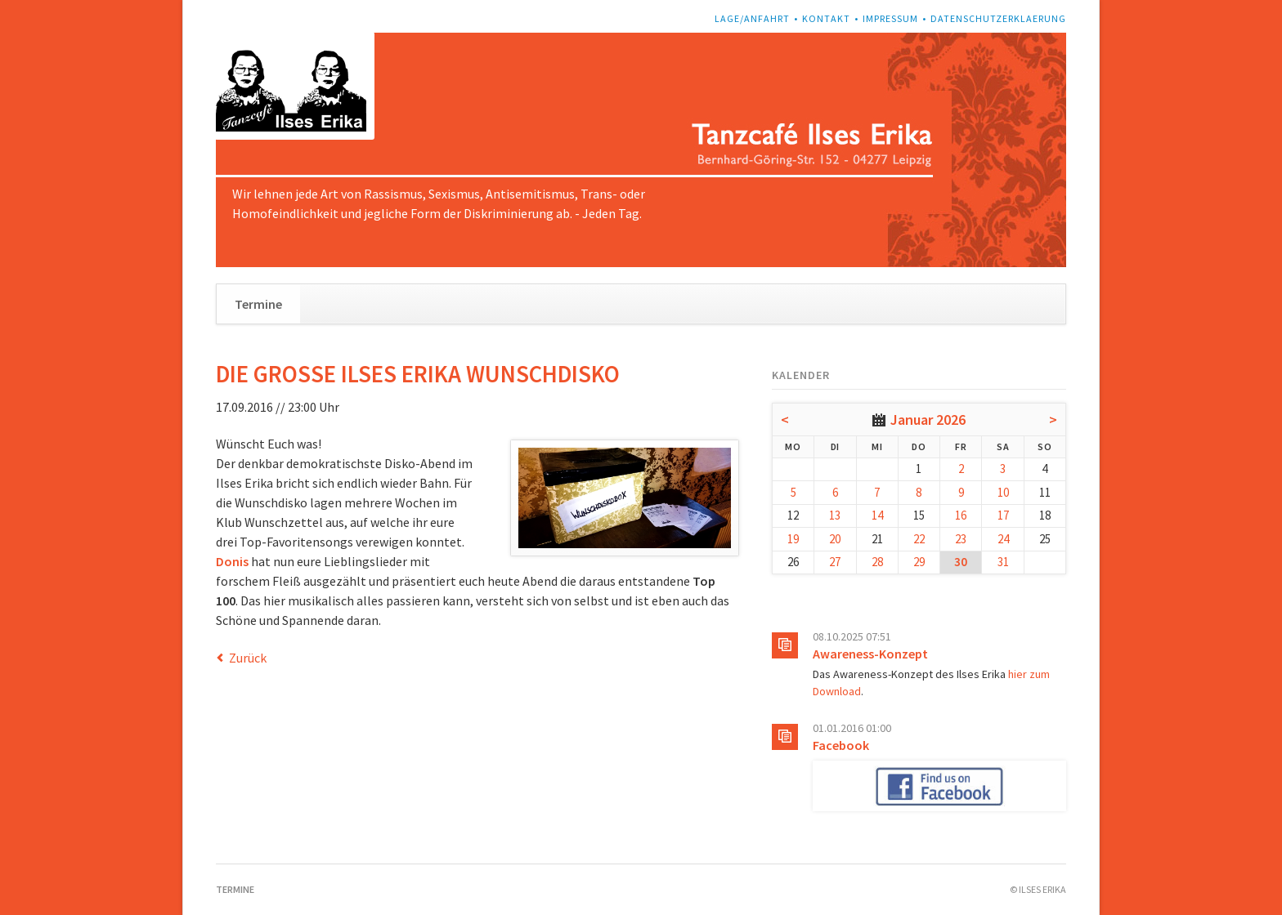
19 (793, 539)
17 (1003, 515)
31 (1003, 561)
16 (960, 515)
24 (1003, 539)
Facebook (841, 745)
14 (877, 515)
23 (960, 539)
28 (877, 561)
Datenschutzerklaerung (998, 18)
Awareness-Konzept (870, 653)
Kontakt (826, 18)
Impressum (890, 18)
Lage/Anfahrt (752, 18)
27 (834, 561)
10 (1003, 492)
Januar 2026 (928, 419)
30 (960, 561)
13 (834, 515)
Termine (258, 304)
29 (919, 561)
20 (834, 539)
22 (919, 539)
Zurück (248, 657)
